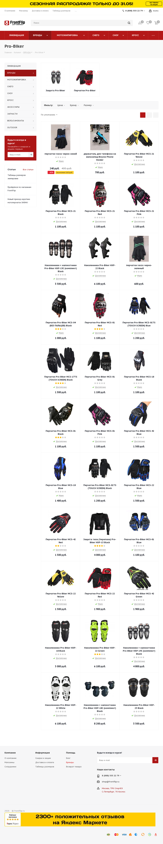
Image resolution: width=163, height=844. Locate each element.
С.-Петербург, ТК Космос (113, 791)
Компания (10, 752)
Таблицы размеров (44, 766)
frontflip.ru (114, 781)
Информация (42, 752)
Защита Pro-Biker (55, 90)
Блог (68, 758)
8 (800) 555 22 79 (134, 10)
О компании (10, 758)
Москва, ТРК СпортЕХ (112, 788)
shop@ (105, 781)
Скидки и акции (43, 758)
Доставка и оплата (44, 762)
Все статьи (28, 169)
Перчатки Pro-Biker (85, 90)
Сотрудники (10, 766)
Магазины (9, 762)
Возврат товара (73, 766)
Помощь (70, 752)
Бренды (70, 762)
